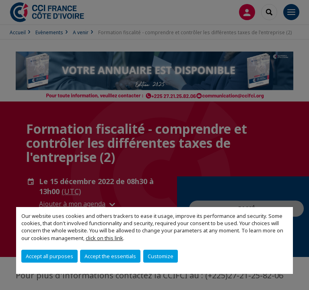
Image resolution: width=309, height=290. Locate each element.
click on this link (104, 238)
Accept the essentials (110, 256)
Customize (160, 256)
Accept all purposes (49, 256)
